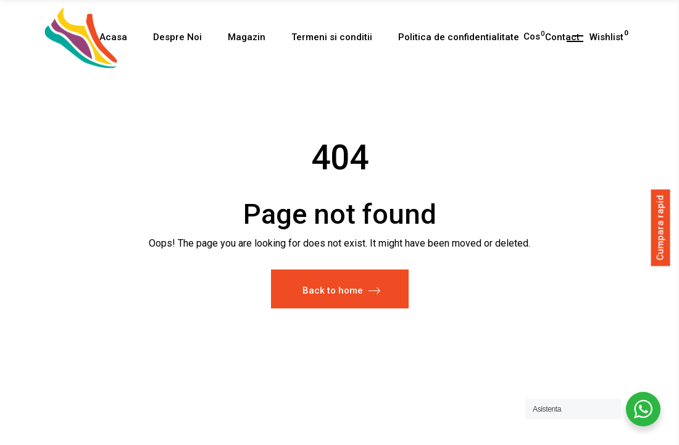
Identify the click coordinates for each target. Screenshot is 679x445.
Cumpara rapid (660, 227)
